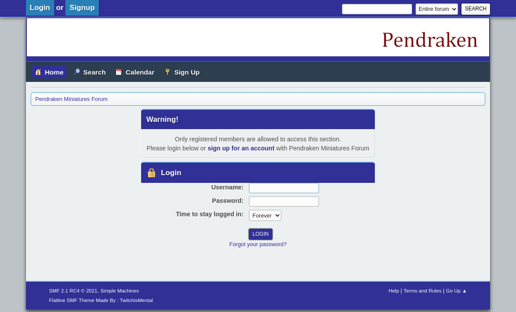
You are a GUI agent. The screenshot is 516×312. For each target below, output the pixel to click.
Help (394, 290)
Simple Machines (119, 290)
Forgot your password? (258, 244)
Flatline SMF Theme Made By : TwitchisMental (101, 300)
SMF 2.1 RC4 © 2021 (73, 290)
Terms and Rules (422, 290)
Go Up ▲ (456, 290)
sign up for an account (241, 148)
